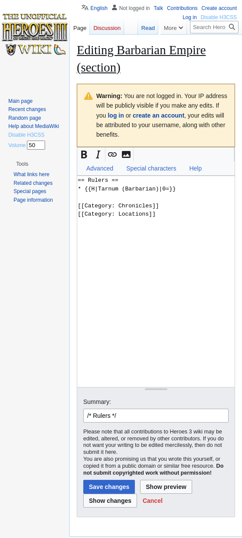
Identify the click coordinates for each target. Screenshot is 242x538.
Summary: (97, 401)
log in (116, 115)
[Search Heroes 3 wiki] (214, 27)
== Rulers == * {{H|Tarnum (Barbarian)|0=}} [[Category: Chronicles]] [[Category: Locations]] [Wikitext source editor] (156, 281)
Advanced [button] (99, 168)
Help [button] (195, 168)
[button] (84, 154)
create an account (158, 115)
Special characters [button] (151, 168)
